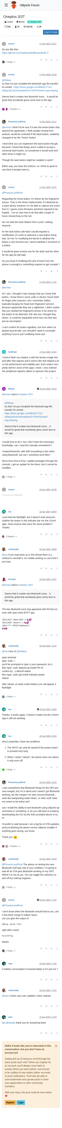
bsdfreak (12, 352)
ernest (11, 44)
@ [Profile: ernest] (6, 127)
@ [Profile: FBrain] (6, 80)
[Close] (56, 1046)
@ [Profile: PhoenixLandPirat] (12, 192)
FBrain (11, 389)
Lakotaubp (13, 549)
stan (10, 963)
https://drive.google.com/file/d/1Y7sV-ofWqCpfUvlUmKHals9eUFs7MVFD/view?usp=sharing (26, 417)
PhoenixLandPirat (16, 122)
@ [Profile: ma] (5, 554)
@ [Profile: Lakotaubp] (8, 1022)
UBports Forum (30, 5)
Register (10, 1102)
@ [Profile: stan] (5, 995)
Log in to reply (50, 32)
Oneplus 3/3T (34, 22)
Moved (20, 22)
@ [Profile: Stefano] (21, 651)
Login (20, 1102)
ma (9, 512)
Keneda (12, 579)
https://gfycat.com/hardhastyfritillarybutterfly (24, 53)
